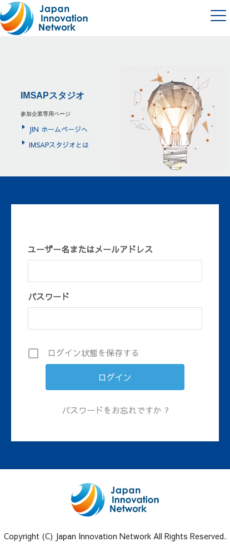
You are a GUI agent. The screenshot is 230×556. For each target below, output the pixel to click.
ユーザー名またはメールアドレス (90, 249)
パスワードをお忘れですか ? (115, 410)
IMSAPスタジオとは (59, 144)
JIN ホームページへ (58, 129)
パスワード (48, 296)
